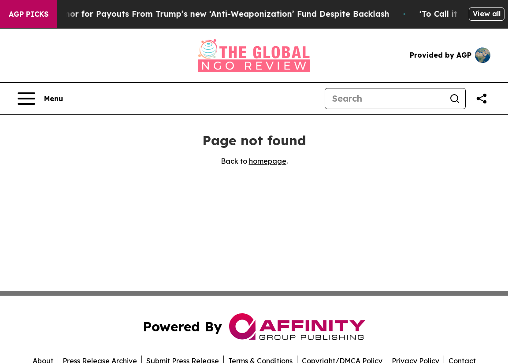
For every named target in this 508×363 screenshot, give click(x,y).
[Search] (384, 98)
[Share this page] (481, 98)
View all (487, 13)
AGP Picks (28, 14)
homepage (267, 161)
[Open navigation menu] (40, 98)
